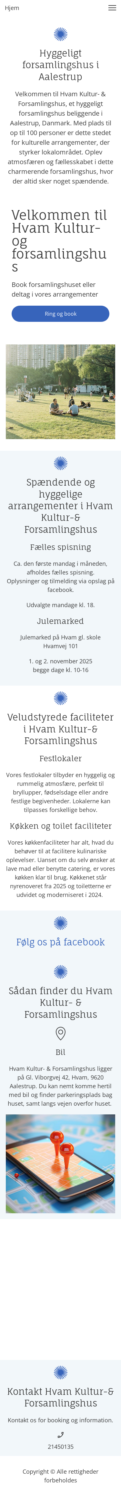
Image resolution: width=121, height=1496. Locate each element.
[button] (112, 8)
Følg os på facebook (60, 942)
